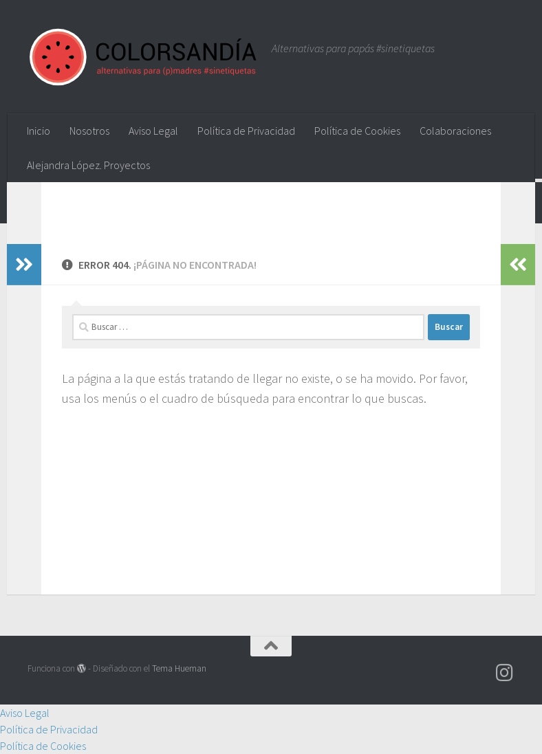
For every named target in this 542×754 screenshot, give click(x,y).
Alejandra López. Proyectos (88, 165)
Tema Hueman (179, 668)
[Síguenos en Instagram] (504, 673)
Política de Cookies (357, 130)
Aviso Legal (153, 130)
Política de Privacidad (246, 130)
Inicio (38, 130)
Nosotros (89, 130)
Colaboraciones (455, 130)
